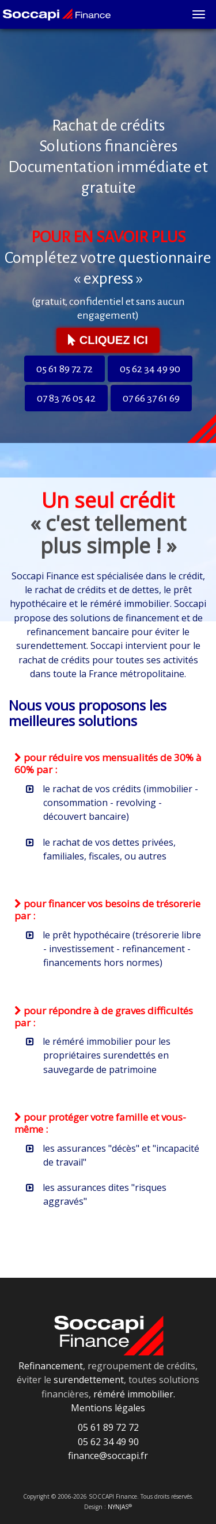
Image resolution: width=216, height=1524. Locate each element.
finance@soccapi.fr (108, 1455)
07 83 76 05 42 (66, 398)
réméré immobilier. (134, 1394)
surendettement (89, 1379)
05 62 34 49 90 (150, 369)
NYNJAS (120, 1507)
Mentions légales (108, 1407)
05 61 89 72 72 (64, 369)
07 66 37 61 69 (151, 398)
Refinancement (50, 1365)
